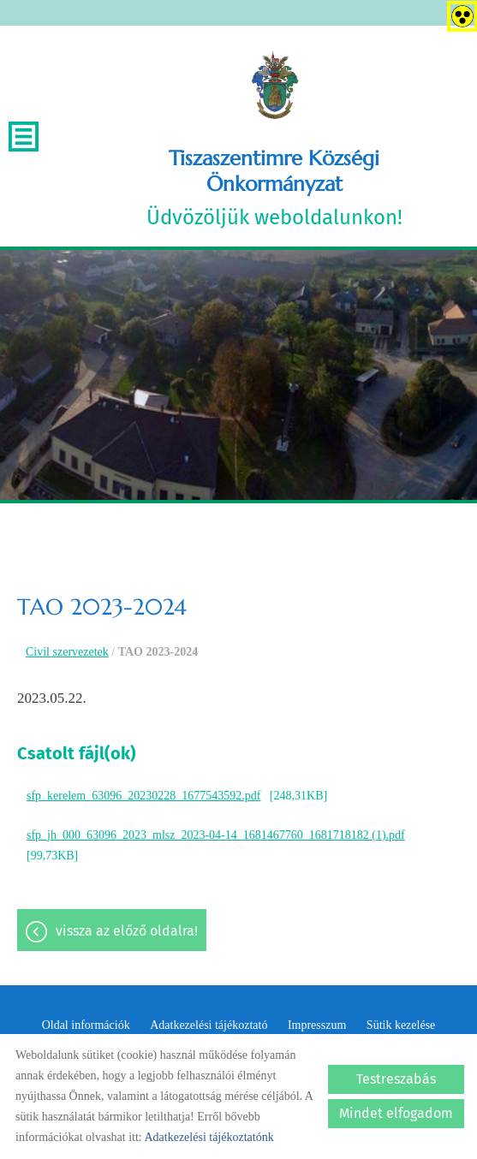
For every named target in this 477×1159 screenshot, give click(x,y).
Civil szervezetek (67, 651)
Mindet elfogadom (396, 1113)
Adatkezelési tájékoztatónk (208, 1137)
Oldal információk (86, 1025)
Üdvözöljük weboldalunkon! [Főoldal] (274, 187)
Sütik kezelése (401, 1025)
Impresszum (317, 1025)
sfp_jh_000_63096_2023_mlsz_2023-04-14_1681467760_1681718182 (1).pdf (216, 835)
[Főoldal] (274, 85)
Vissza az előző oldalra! (127, 931)
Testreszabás (396, 1079)
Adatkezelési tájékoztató (208, 1025)
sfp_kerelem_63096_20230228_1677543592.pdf (143, 795)
